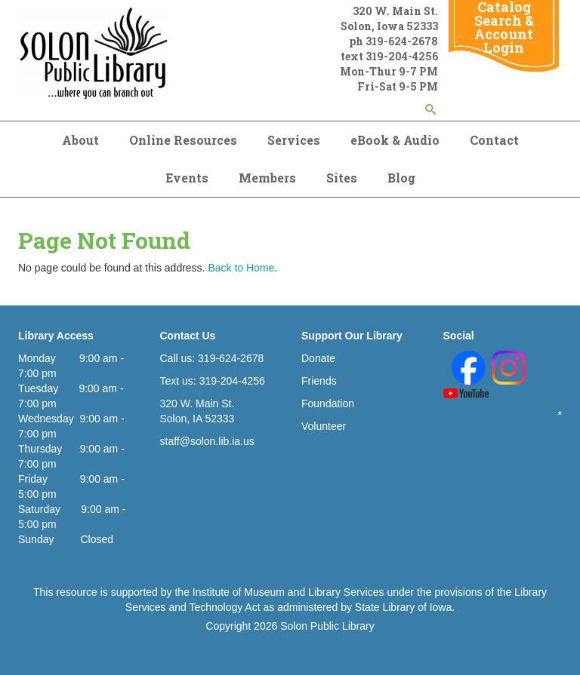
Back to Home (241, 268)
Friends (319, 381)
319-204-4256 (402, 56)
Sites (341, 178)
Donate (318, 358)
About (80, 140)
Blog (401, 178)
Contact (494, 140)
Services (293, 140)
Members (267, 178)
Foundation (327, 403)
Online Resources (183, 140)
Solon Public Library (327, 626)
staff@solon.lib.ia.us (207, 441)
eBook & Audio (395, 140)
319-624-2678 (402, 41)
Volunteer (323, 426)
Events (186, 178)
